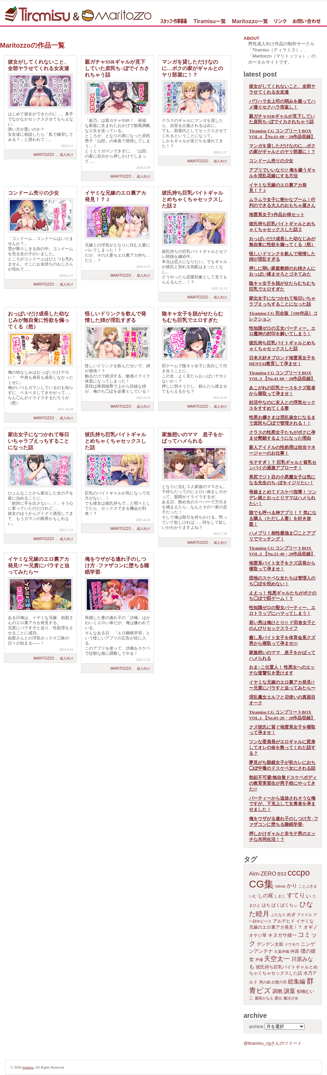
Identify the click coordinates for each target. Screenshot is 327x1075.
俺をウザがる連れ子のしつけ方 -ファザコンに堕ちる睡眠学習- (117, 565)
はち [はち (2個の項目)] (266, 905)
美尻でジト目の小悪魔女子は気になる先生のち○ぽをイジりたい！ (282, 479)
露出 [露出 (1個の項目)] (278, 998)
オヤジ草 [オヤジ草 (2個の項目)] (258, 935)
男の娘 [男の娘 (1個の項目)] (264, 982)
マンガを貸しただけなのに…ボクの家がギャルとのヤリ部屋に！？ (192, 68)
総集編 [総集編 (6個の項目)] (296, 981)
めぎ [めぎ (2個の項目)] (291, 914)
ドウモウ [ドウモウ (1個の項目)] (291, 944)
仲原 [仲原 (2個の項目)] (294, 951)
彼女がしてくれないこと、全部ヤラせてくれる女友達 (282, 89)
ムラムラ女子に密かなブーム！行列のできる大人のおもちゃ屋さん (282, 202)
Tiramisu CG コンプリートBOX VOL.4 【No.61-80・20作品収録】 (282, 133)
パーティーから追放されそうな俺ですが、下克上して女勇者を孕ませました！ (282, 804)
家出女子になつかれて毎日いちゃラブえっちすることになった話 (38, 441)
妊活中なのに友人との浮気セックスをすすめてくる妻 (282, 405)
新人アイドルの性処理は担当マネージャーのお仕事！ (282, 450)
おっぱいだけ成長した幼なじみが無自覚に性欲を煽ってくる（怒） (38, 320)
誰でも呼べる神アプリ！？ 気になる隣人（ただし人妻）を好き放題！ (282, 518)
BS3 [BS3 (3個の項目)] (281, 874)
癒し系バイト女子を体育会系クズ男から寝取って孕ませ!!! (282, 640)
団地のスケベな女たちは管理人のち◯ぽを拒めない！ (282, 580)
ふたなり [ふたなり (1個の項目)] (278, 915)
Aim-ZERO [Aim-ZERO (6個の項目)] (262, 873)
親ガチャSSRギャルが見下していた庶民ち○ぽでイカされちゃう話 (117, 68)
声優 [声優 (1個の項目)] (259, 960)
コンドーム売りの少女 (33, 193)
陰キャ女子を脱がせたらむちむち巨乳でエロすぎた (282, 286)
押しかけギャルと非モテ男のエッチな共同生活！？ (282, 836)
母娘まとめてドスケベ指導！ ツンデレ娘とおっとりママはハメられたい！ (282, 497)
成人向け (66, 155)
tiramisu (28, 1067)
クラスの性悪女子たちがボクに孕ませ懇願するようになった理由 (282, 435)
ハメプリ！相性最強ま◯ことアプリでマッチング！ (282, 536)
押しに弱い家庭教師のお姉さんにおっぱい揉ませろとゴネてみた (282, 271)
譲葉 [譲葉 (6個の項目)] (289, 991)
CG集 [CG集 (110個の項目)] (261, 884)
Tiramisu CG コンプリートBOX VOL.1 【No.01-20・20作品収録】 (282, 715)
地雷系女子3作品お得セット (277, 214)
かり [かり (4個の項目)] (292, 886)
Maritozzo (43, 155)
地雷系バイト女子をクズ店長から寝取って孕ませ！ (282, 565)
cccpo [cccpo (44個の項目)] (298, 872)
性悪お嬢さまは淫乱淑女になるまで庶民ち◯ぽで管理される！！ (282, 420)
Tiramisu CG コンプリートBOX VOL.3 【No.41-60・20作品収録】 (282, 375)
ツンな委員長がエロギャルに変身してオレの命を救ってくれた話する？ (282, 747)
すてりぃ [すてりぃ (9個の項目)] (299, 895)
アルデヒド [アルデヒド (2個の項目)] (284, 921)
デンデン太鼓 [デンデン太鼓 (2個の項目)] (270, 944)
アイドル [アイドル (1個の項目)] (304, 915)
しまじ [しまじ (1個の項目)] (279, 896)
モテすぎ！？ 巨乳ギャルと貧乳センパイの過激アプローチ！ (282, 465)
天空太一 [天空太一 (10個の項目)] (277, 958)
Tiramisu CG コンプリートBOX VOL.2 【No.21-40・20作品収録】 (282, 550)
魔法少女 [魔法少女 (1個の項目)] (290, 998)
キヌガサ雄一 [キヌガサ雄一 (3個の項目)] (282, 935)
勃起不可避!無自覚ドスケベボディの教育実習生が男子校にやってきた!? (283, 783)
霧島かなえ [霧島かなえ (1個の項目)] (264, 998)
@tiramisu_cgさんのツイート (273, 1043)
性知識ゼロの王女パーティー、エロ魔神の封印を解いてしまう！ (282, 331)
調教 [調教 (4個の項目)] (277, 991)
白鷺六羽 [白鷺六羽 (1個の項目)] (278, 982)
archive (256, 1026)
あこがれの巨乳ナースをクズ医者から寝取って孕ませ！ (282, 390)
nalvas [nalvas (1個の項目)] (280, 886)
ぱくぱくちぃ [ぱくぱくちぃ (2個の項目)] (284, 905)
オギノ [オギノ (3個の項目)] (310, 927)
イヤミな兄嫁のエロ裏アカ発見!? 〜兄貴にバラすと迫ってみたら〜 (38, 565)
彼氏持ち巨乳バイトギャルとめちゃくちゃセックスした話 (115, 441)
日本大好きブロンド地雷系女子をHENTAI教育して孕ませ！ (282, 360)
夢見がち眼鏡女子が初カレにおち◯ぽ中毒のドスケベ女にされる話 (282, 765)
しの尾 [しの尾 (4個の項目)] (265, 895)
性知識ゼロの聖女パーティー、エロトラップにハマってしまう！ (282, 610)
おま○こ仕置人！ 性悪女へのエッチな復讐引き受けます (282, 670)
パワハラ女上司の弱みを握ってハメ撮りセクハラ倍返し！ (282, 104)
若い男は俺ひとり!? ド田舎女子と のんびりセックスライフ (282, 625)
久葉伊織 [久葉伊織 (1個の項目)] (281, 951)
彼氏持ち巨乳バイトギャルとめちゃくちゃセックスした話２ (192, 199)
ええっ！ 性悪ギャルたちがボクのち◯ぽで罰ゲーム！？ (282, 595)
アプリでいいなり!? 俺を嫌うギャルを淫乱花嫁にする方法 (282, 172)
